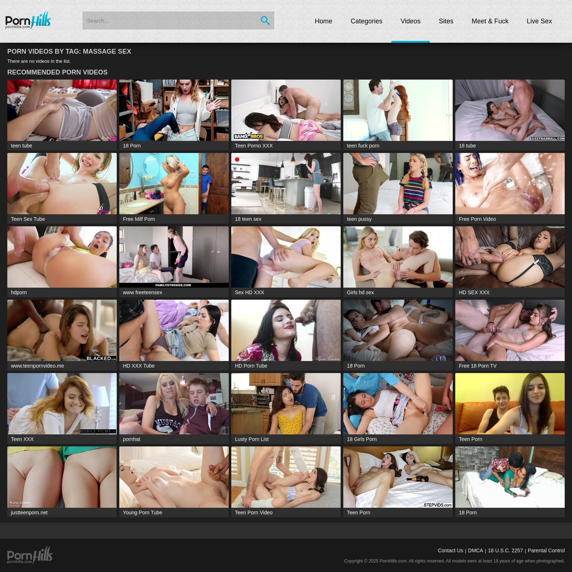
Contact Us (450, 550)
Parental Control (546, 550)
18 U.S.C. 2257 (505, 550)
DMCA (475, 550)
